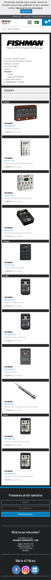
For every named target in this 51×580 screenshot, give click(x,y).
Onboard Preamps (15, 77)
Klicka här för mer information (29, 8)
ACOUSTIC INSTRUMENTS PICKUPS (18, 61)
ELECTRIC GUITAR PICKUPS (15, 58)
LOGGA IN (26, 16)
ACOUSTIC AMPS (11, 66)
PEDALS (7, 69)
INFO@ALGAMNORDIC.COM (41, 16)
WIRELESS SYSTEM (11, 64)
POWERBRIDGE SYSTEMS (14, 82)
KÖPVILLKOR (16, 16)
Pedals (10, 74)
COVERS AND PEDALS (12, 79)
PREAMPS (8, 71)
